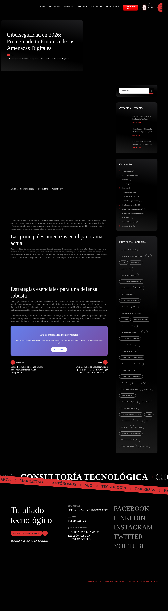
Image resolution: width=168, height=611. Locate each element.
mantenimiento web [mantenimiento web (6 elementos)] (128, 370)
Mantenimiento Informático (132, 209)
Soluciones (54, 6)
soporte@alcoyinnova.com (88, 510)
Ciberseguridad (127, 192)
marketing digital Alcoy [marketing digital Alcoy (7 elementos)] (130, 389)
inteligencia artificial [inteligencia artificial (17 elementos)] (129, 351)
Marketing (125, 218)
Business (125, 188)
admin (13, 189)
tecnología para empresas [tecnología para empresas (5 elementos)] (130, 433)
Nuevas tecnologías (129, 222)
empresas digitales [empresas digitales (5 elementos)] (141, 319)
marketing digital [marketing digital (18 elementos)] (141, 383)
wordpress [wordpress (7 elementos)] (144, 446)
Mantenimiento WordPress (131, 213)
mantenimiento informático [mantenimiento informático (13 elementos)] (131, 364)
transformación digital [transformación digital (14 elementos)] (129, 440)
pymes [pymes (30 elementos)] (149, 414)
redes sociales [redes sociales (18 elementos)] (126, 421)
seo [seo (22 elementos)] (147, 421)
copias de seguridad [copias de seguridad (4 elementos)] (128, 307)
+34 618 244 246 (77, 521)
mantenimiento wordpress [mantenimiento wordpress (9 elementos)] (131, 376)
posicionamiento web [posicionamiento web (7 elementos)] (129, 408)
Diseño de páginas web (130, 201)
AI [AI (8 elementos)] (148, 256)
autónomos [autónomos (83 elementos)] (125, 288)
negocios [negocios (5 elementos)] (147, 389)
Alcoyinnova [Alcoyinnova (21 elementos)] (135, 262)
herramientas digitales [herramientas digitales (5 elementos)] (129, 332)
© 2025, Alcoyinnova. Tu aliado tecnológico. (136, 581)
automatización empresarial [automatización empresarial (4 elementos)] (131, 281)
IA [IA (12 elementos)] (145, 332)
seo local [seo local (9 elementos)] (138, 427)
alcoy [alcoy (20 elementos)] (123, 262)
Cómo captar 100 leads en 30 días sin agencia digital (142, 130)
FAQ (155, 581)
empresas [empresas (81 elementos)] (124, 319)
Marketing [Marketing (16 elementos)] (125, 383)
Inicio (42, 6)
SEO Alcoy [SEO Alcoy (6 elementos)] (125, 427)
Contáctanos (59, 349)
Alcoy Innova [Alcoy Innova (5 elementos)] (126, 269)
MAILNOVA (68, 6)
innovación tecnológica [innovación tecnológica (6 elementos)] (129, 345)
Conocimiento (112, 6)
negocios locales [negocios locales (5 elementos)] (127, 395)
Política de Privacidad (95, 581)
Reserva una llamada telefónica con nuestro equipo (83, 535)
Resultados (96, 6)
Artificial (125, 180)
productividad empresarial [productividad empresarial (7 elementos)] (131, 414)
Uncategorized (127, 226)
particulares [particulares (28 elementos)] (145, 402)
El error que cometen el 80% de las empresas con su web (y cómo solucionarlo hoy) (143, 143)
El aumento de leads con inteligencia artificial (141, 117)
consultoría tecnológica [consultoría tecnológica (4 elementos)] (130, 300)
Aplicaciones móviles (129, 175)
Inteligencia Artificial (129, 205)
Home (11, 55)
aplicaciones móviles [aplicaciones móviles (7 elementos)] (128, 275)
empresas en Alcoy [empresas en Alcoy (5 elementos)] (128, 326)
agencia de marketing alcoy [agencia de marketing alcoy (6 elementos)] (131, 256)
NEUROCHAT (82, 6)
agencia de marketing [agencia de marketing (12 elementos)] (129, 250)
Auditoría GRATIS (130, 7)
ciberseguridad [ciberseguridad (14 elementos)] (127, 294)
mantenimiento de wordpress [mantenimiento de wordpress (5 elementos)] (132, 357)
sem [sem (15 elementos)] (139, 421)
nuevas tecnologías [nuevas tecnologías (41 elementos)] (128, 402)
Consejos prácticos (128, 196)
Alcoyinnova (57, 189)
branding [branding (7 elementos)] (138, 288)
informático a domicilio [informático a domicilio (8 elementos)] (130, 338)
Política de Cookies (112, 581)
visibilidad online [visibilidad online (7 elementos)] (127, 446)
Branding (125, 184)
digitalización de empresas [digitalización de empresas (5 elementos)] (131, 313)
